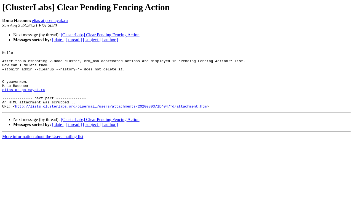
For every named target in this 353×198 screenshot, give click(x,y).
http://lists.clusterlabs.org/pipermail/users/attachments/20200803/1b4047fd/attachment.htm (111, 117)
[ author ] (110, 39)
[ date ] (58, 39)
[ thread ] (74, 39)
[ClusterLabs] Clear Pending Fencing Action (100, 34)
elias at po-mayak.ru (50, 20)
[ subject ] (92, 39)
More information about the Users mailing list (42, 148)
